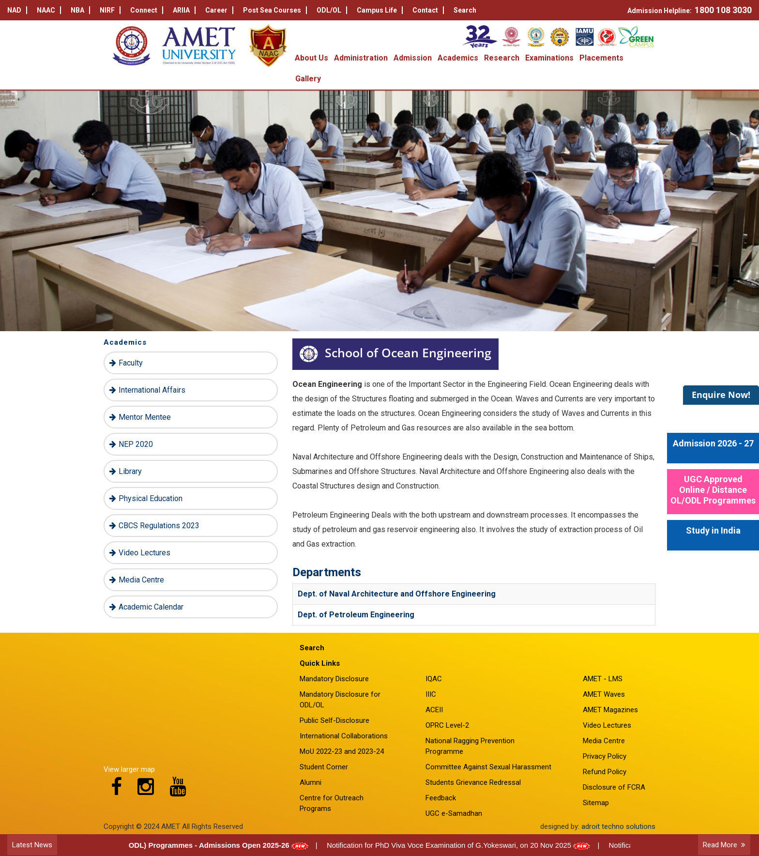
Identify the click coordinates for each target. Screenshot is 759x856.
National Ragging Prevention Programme (470, 746)
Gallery (308, 78)
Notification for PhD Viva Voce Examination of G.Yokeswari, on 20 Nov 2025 (461, 845)
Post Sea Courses (275, 10)
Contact (428, 10)
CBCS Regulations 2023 (159, 525)
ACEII (434, 709)
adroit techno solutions (618, 826)
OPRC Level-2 (447, 725)
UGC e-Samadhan (453, 813)
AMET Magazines (610, 709)
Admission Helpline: (689, 10)
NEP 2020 (136, 444)
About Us (311, 57)
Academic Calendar (151, 606)
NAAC (49, 10)
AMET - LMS (602, 678)
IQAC (433, 678)
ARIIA (184, 10)
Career (219, 10)
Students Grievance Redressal (473, 782)
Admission (413, 57)
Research (501, 57)
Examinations (549, 57)
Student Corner (324, 767)
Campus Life (380, 10)
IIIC (430, 694)
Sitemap (596, 802)
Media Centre (141, 579)
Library (130, 471)
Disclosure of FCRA (614, 787)
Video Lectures (144, 552)
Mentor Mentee (145, 417)
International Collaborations (344, 736)
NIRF (110, 10)
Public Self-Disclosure (334, 720)
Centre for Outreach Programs (332, 803)
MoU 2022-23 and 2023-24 (342, 751)
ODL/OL (332, 10)
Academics (458, 57)
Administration (361, 57)
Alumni (310, 782)
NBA (80, 10)
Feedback (440, 798)
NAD (17, 10)
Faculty (131, 362)
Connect (146, 10)
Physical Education (150, 498)
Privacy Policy (604, 756)
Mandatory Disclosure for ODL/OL (340, 699)
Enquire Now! (721, 394)
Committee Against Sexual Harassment (488, 767)
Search (465, 10)
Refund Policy (604, 771)
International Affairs (152, 390)
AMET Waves (604, 694)
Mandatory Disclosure (334, 678)
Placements (601, 57)
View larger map (129, 769)
